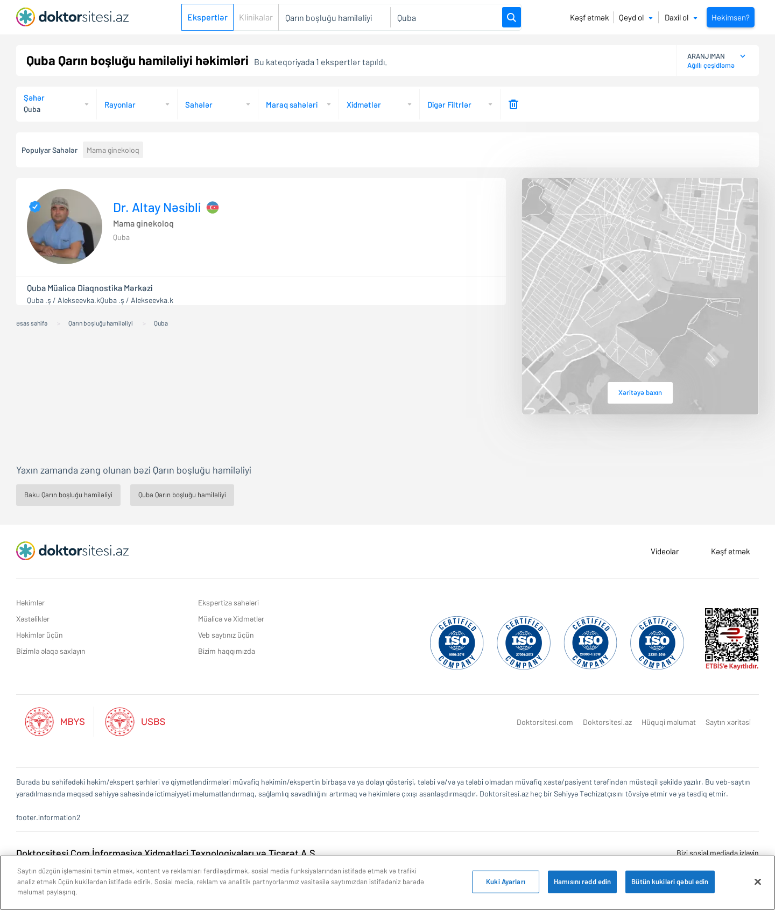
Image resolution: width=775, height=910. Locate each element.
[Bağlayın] (758, 882)
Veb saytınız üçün (226, 634)
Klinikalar (256, 17)
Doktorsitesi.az (607, 721)
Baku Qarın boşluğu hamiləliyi (68, 494)
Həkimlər (30, 602)
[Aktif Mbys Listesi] (60, 720)
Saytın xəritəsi (728, 721)
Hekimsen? (730, 17)
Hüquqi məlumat (669, 721)
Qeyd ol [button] (636, 17)
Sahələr (199, 104)
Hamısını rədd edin (582, 881)
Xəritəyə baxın (640, 392)
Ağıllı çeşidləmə (711, 65)
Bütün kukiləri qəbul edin (669, 881)
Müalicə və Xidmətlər (231, 618)
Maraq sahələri (292, 104)
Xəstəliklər (33, 618)
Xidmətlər (364, 104)
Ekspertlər (207, 17)
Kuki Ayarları (505, 881)
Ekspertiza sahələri (228, 602)
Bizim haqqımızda (226, 650)
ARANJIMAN (706, 56)
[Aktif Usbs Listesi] (135, 720)
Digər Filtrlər (449, 104)
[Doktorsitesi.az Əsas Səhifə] (72, 551)
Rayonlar (120, 104)
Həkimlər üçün (39, 634)
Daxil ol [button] (681, 17)
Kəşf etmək (589, 17)
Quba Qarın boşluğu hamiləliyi (182, 494)
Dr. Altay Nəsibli (157, 207)
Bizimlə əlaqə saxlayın (51, 650)
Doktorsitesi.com (545, 721)
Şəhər (34, 97)
